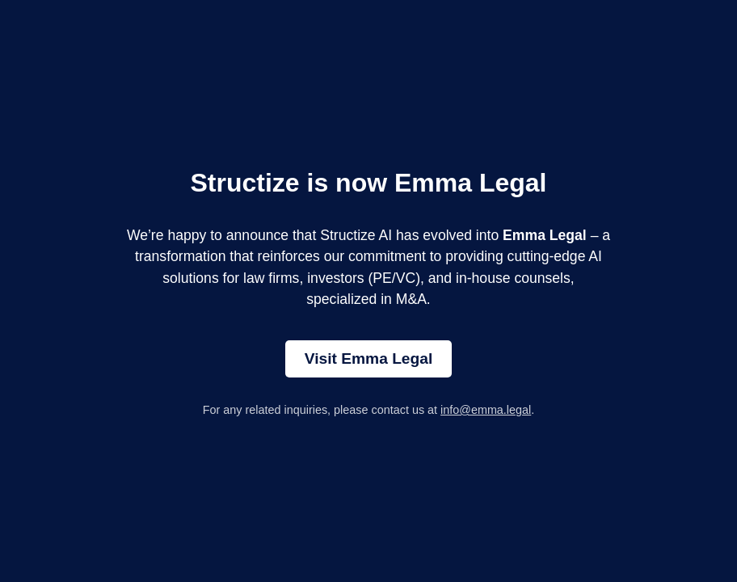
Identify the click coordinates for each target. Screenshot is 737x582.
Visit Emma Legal (369, 358)
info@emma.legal (485, 409)
